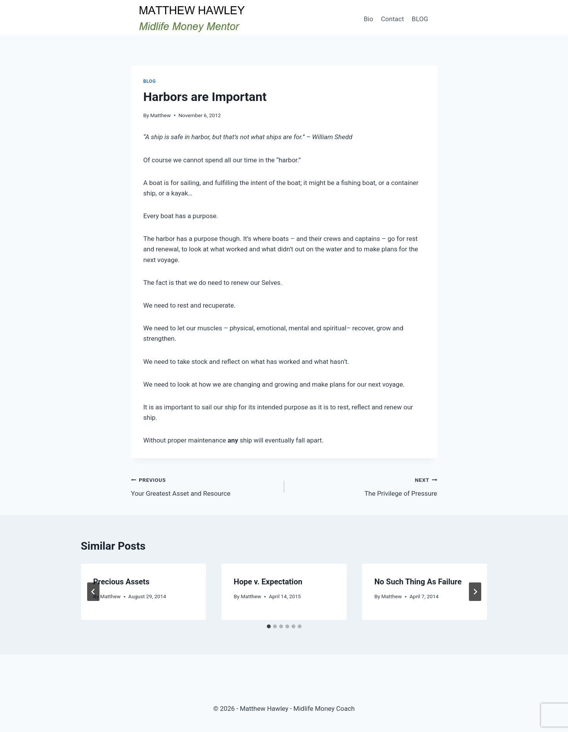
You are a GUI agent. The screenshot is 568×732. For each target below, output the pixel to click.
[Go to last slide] (93, 591)
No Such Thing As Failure (418, 581)
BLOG (420, 19)
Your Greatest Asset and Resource (204, 486)
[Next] (475, 591)
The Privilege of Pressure (364, 486)
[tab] (269, 626)
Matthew (160, 115)
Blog (149, 81)
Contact (392, 19)
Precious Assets (121, 581)
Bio (368, 19)
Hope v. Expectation (268, 581)
